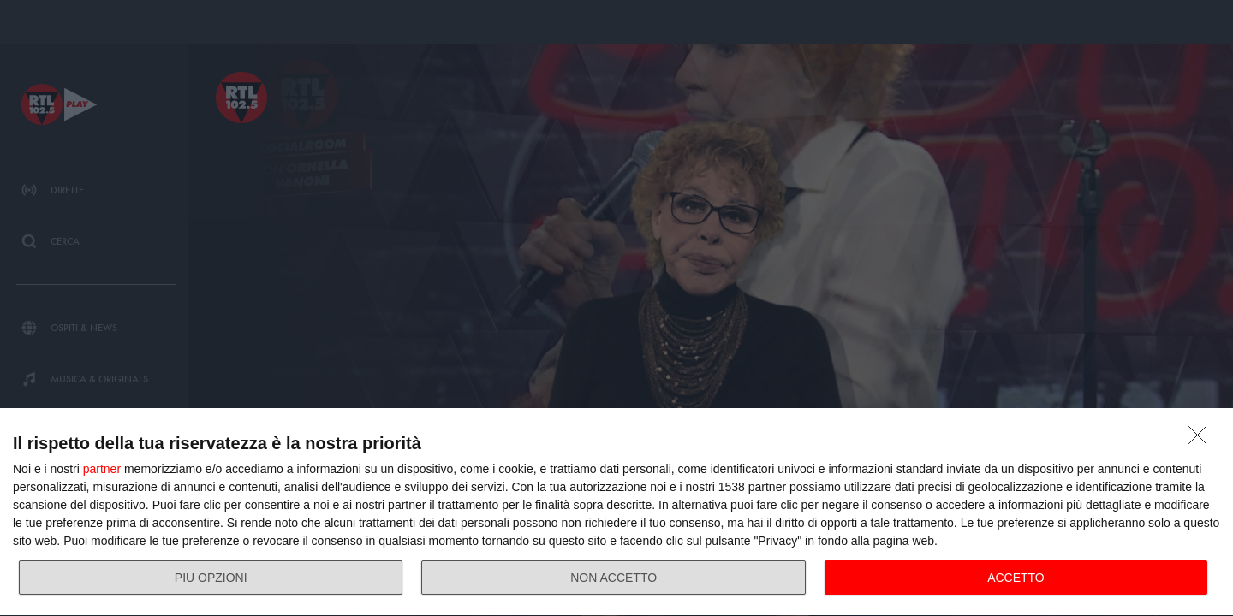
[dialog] (616, 512)
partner (102, 469)
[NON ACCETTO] (1202, 439)
